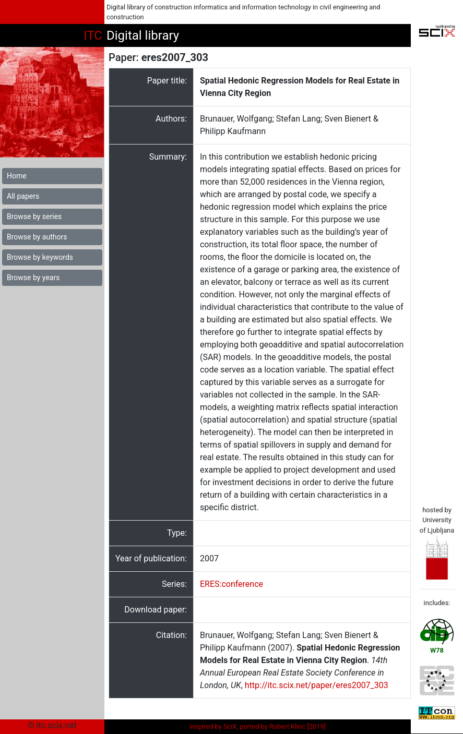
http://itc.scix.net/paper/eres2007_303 (316, 685)
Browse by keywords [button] (40, 257)
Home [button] (17, 176)
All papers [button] (23, 196)
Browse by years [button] (33, 277)
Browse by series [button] (34, 216)
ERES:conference (231, 584)
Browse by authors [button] (37, 237)
